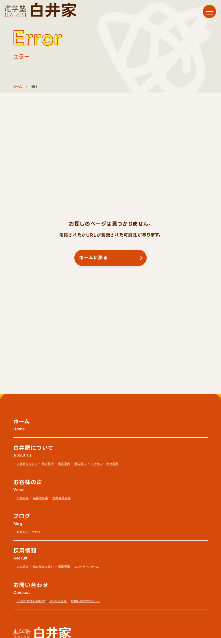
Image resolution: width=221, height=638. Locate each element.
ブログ (36, 532)
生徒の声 (22, 498)
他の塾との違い (43, 567)
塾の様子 (48, 464)
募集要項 (64, 567)
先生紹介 (22, 567)
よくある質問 (58, 601)
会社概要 (112, 464)
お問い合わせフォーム (85, 601)
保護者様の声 (61, 498)
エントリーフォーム (86, 567)
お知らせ (22, 532)
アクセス (96, 464)
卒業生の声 (40, 498)
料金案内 (64, 464)
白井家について (27, 464)
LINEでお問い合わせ (30, 601)
